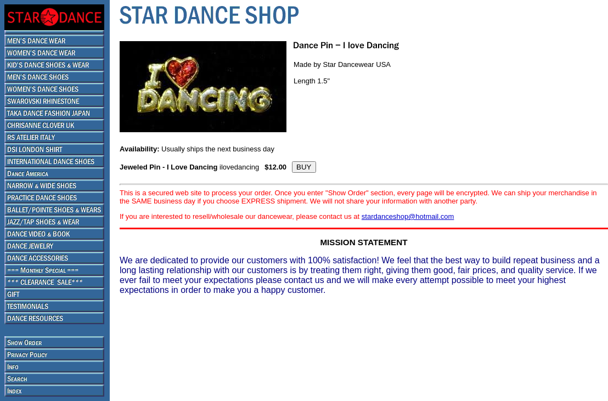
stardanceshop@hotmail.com (408, 216)
